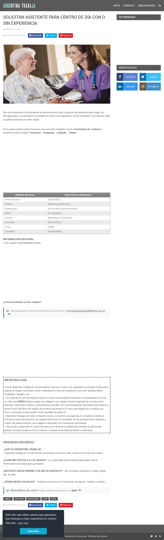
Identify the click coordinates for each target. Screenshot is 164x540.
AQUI (74, 490)
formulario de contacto (88, 129)
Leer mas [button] (23, 523)
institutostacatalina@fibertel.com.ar (86, 310)
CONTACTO (129, 5)
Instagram (48, 132)
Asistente (19, 499)
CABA (45, 499)
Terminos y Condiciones (76, 536)
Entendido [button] (33, 531)
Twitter (73, 132)
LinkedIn (61, 132)
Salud (53, 499)
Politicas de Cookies (97, 536)
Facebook (35, 132)
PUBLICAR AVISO (146, 5)
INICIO (116, 5)
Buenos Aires (33, 499)
